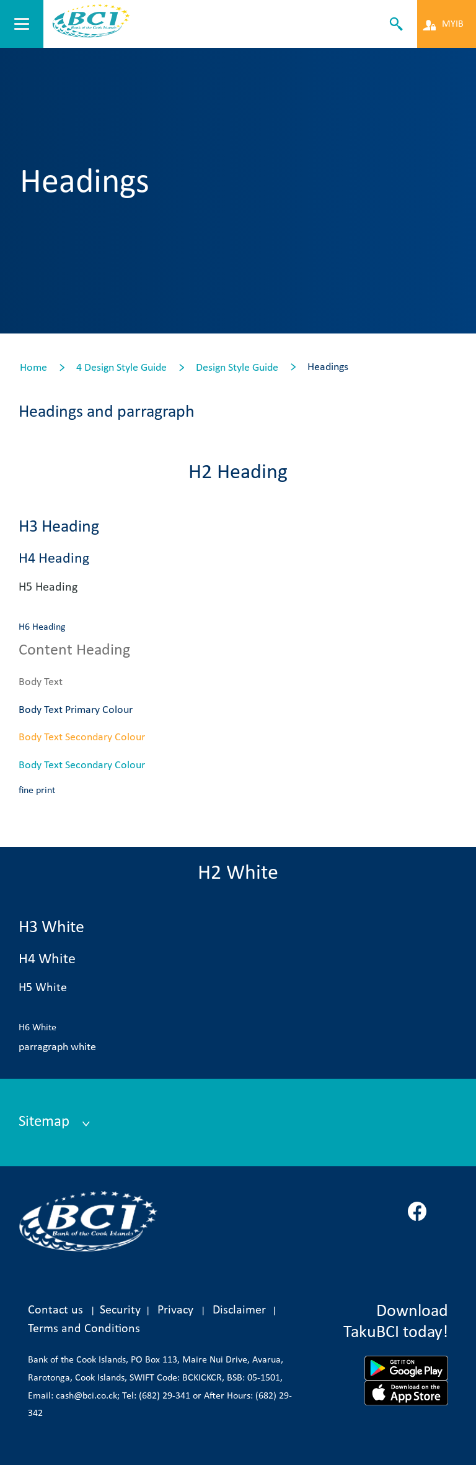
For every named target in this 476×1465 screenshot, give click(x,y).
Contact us (55, 1310)
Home (33, 368)
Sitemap (46, 1122)
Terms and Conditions (84, 1329)
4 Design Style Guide (121, 368)
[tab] (234, 1123)
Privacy (175, 1310)
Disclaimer (242, 1310)
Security (120, 1310)
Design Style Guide (237, 368)
